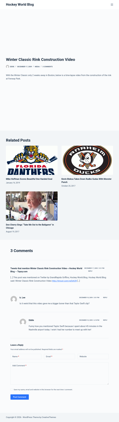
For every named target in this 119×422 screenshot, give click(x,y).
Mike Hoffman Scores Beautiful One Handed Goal (29, 179)
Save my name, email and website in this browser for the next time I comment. (43, 390)
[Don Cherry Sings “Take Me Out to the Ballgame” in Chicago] (31, 206)
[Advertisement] (59, 36)
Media (37, 67)
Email (49, 356)
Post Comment (19, 397)
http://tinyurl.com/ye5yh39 (64, 281)
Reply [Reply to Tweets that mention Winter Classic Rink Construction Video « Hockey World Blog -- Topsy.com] (90, 271)
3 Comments (48, 67)
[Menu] (112, 4)
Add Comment (19, 365)
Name (15, 356)
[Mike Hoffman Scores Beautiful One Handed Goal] (31, 160)
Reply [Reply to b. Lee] (105, 297)
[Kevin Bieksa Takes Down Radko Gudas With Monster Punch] (87, 160)
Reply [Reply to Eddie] (105, 320)
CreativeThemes (49, 417)
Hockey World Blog (20, 4)
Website (83, 356)
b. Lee (22, 297)
